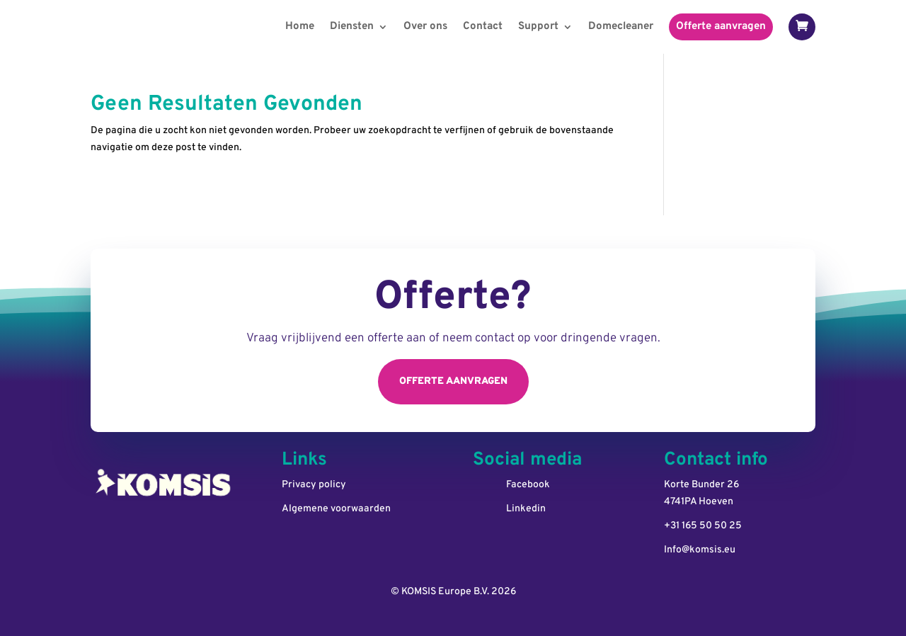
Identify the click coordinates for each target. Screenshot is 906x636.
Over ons (425, 26)
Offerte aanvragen (721, 26)
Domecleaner (620, 26)
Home (299, 26)
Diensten (352, 26)
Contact (483, 26)
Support (538, 26)
